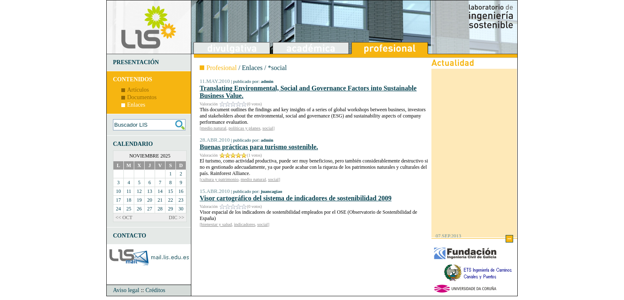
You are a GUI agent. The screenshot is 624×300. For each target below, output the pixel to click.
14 (160, 191)
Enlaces (136, 105)
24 (118, 209)
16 (180, 191)
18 (128, 200)
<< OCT (124, 217)
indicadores (244, 224)
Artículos (138, 90)
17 (118, 200)
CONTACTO (129, 235)
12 (139, 191)
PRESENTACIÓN (136, 62)
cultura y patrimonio (219, 179)
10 (118, 191)
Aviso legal (126, 290)
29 (170, 209)
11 (128, 191)
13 (149, 191)
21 (160, 200)
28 (160, 209)
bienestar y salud (216, 224)
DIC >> (176, 217)
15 (170, 191)
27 (149, 209)
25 (128, 209)
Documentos (142, 97)
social (268, 127)
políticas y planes (244, 127)
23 (180, 200)
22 (170, 200)
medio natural (213, 127)
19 (139, 200)
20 (149, 200)
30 (180, 209)
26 (139, 209)
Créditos (155, 290)
